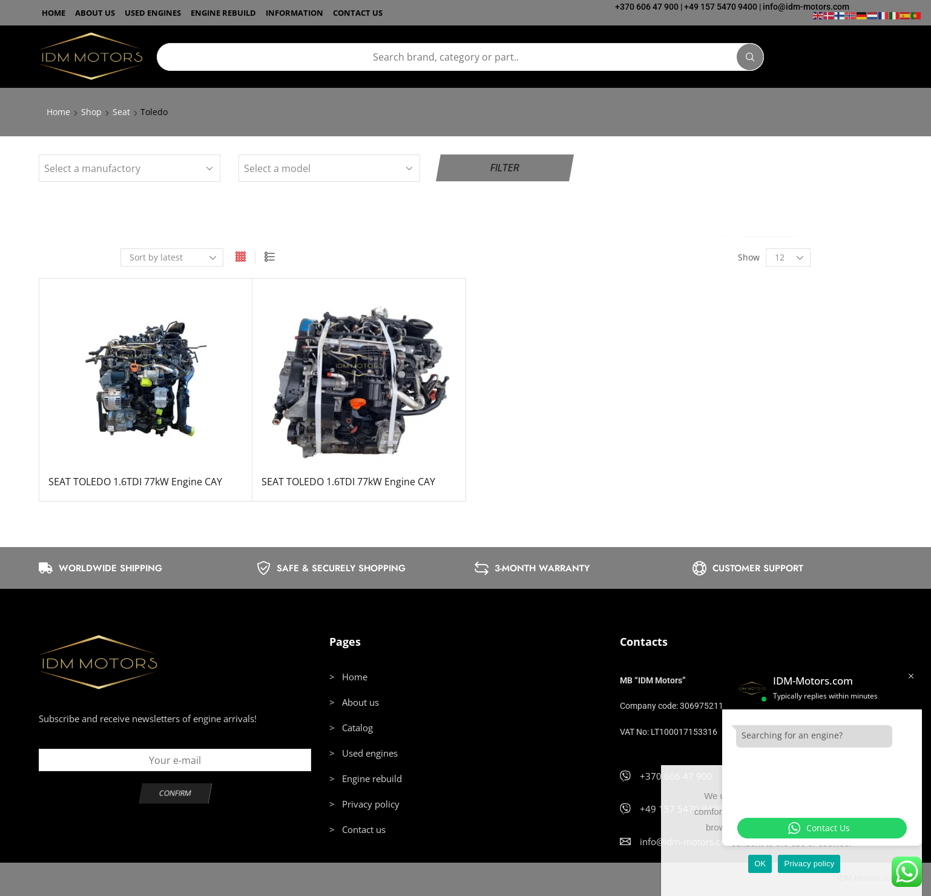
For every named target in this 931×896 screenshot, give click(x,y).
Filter (505, 167)
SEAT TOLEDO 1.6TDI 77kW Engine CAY (135, 481)
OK (760, 863)
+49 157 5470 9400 (720, 7)
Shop (91, 112)
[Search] (750, 57)
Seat (121, 112)
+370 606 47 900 (647, 7)
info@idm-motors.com (806, 7)
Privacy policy (809, 863)
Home (58, 112)
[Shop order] (171, 257)
